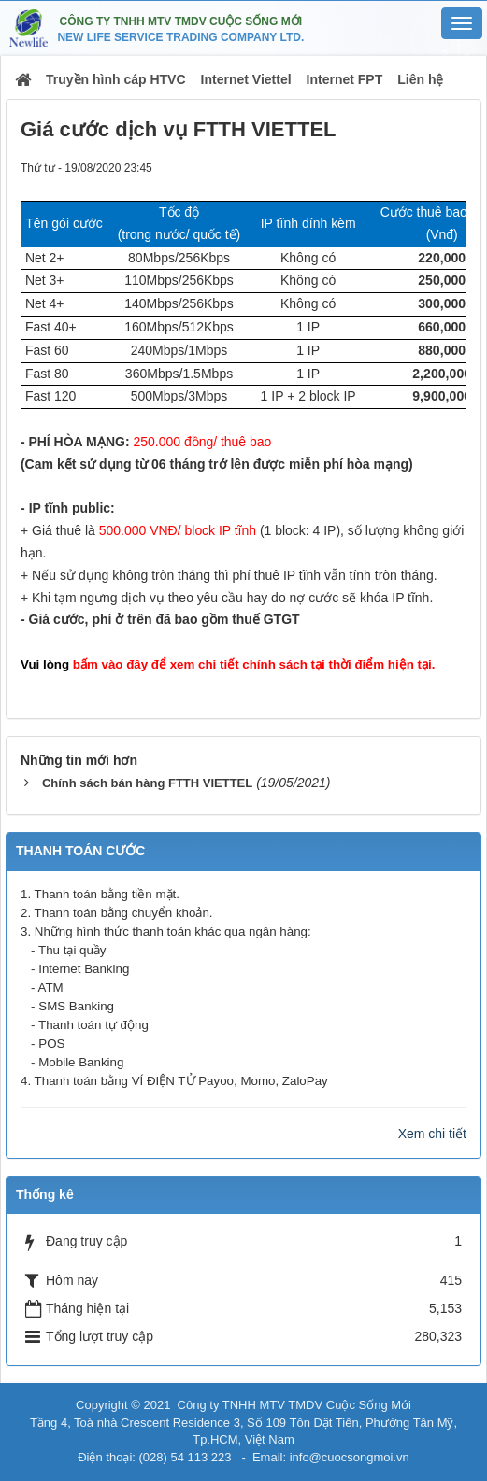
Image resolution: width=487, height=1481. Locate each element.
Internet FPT (345, 79)
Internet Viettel (246, 79)
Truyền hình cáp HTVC (116, 79)
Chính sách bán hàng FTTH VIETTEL (147, 783)
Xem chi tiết (432, 1133)
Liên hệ (420, 79)
